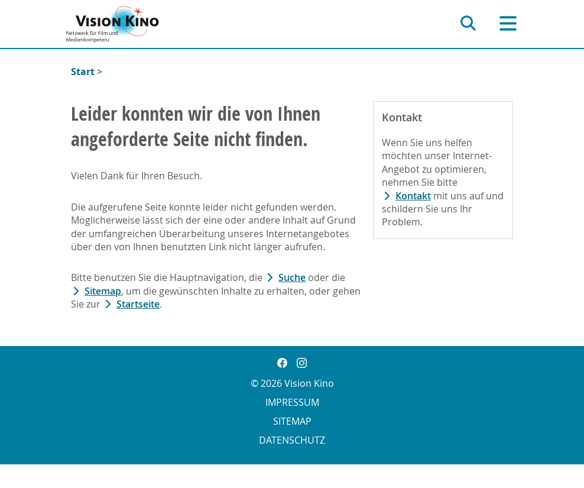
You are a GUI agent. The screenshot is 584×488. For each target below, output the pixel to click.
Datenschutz (292, 440)
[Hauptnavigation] (508, 23)
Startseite (138, 304)
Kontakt (413, 195)
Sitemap (103, 291)
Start (83, 71)
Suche (292, 277)
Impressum (292, 402)
